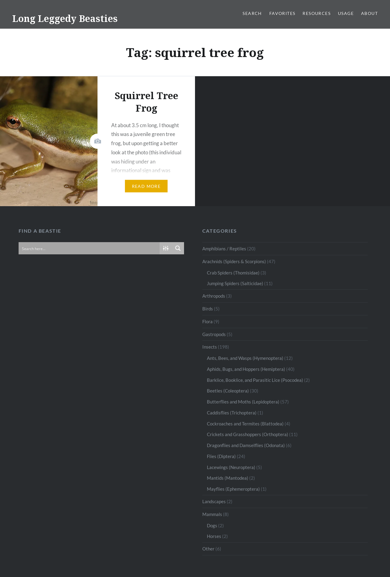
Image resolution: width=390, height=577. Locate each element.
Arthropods (213, 296)
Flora (207, 321)
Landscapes (214, 501)
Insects (209, 346)
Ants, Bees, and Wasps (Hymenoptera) (245, 358)
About (369, 13)
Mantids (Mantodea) (227, 478)
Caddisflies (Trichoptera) (232, 412)
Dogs (212, 525)
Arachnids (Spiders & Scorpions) (234, 261)
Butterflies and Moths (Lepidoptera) (243, 401)
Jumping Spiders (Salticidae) (235, 283)
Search (252, 13)
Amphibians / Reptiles (224, 248)
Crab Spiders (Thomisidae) (233, 272)
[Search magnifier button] (178, 248)
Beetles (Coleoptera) (228, 390)
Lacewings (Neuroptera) (231, 467)
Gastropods (214, 334)
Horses (214, 536)
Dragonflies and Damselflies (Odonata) (246, 445)
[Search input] (89, 248)
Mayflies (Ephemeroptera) (233, 489)
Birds (207, 308)
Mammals (212, 514)
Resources (317, 13)
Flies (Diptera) (221, 456)
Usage (346, 13)
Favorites (282, 13)
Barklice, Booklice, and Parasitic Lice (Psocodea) (255, 380)
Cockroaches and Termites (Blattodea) (245, 423)
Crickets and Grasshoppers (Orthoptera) (247, 434)
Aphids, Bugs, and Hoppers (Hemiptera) (246, 369)
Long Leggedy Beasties (65, 18)
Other (208, 548)
